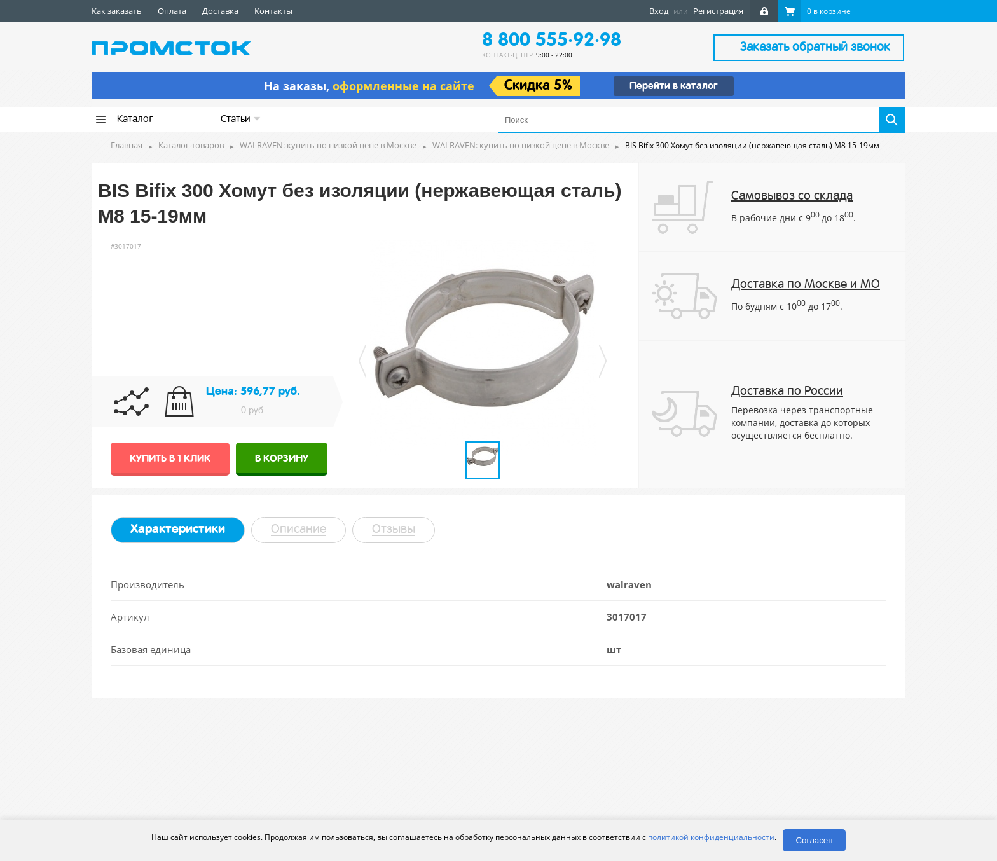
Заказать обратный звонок (815, 47)
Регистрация (718, 11)
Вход (658, 11)
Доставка (220, 11)
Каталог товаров (191, 145)
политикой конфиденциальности (711, 837)
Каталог (135, 119)
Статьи (241, 119)
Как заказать (117, 11)
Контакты (273, 11)
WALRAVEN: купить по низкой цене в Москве (328, 145)
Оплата (172, 11)
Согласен (813, 840)
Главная (126, 145)
